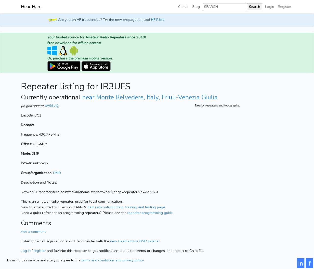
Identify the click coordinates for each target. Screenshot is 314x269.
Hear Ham (31, 7)
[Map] (244, 157)
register (40, 250)
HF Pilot (157, 19)
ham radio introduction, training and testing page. (127, 207)
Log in (26, 250)
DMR (57, 172)
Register (284, 6)
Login (269, 6)
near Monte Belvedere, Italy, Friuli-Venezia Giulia (150, 97)
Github (183, 6)
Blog (196, 6)
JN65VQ (51, 105)
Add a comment (33, 231)
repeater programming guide (150, 212)
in (300, 263)
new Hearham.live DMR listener (135, 241)
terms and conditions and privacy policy (112, 260)
